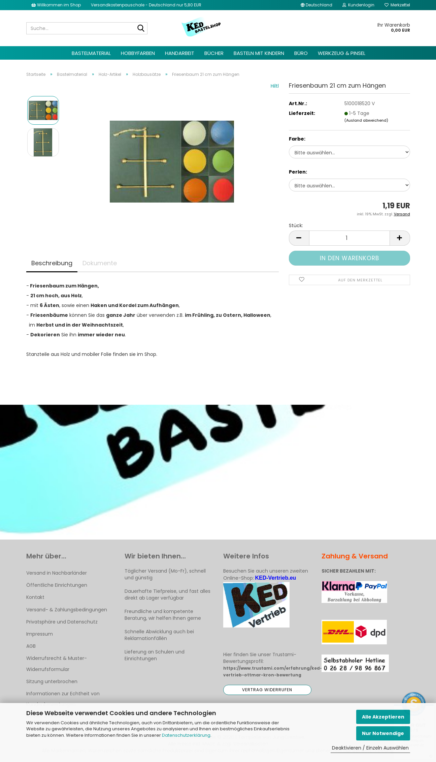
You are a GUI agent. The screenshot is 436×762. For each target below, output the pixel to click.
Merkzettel (397, 5)
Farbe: (297, 138)
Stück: (296, 225)
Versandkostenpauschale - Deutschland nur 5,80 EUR (146, 5)
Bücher (214, 53)
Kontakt (35, 597)
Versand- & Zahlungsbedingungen (66, 609)
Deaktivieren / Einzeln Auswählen (370, 747)
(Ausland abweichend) (366, 120)
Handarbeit (179, 53)
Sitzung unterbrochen (51, 681)
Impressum (39, 634)
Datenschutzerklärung (186, 735)
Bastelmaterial (91, 53)
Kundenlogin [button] (358, 5)
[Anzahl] (349, 238)
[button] (316, 5)
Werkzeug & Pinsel (341, 53)
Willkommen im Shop (56, 5)
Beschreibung (51, 263)
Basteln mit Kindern (259, 53)
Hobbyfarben (138, 53)
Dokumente (99, 263)
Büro (301, 53)
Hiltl (275, 86)
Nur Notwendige (383, 733)
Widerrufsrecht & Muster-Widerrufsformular (56, 663)
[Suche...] (141, 29)
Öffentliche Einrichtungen (56, 585)
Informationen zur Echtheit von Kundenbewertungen (63, 699)
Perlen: (298, 172)
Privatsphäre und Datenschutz (62, 621)
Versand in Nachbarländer (56, 573)
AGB (31, 646)
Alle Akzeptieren (383, 716)
